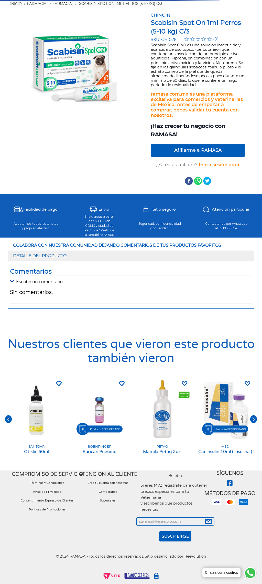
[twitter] (207, 181)
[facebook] (189, 181)
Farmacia (36, 3)
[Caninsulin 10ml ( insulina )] (225, 419)
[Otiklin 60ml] (36, 419)
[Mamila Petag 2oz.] (162, 419)
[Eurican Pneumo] (99, 419)
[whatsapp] (198, 181)
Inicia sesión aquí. (219, 165)
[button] (131, 282)
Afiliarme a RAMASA (198, 150)
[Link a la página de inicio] (16, 3)
